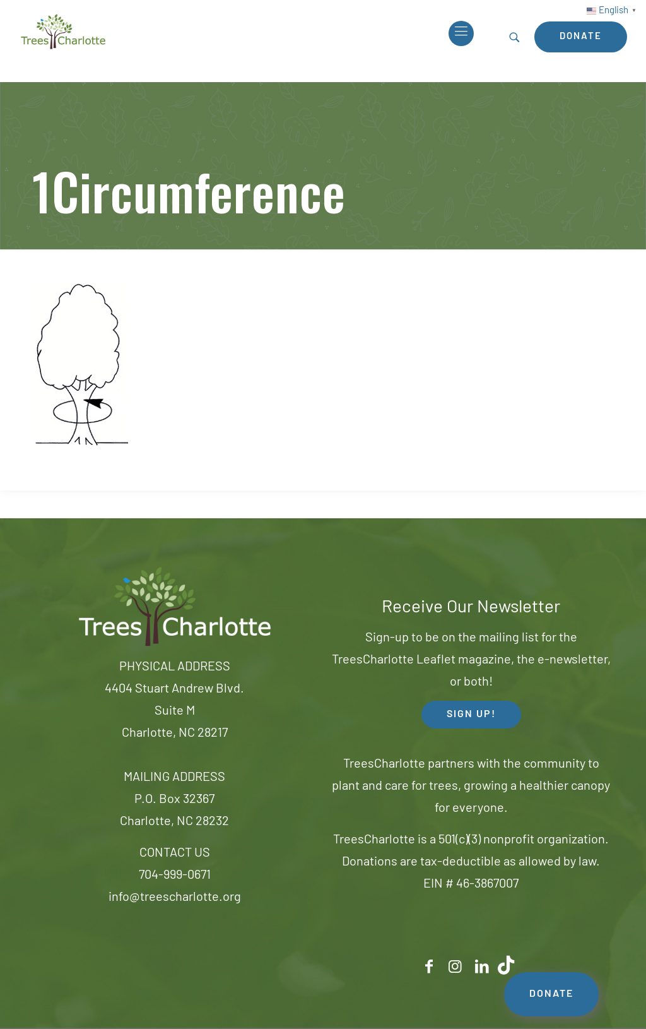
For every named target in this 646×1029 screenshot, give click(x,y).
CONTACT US (174, 853)
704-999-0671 (175, 875)
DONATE (551, 994)
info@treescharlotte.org (175, 897)
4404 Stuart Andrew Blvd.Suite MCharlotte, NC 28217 (174, 711)
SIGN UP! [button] (471, 715)
